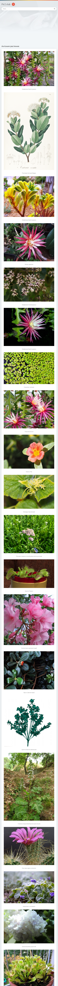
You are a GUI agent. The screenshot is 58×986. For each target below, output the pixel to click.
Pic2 (6, 4)
